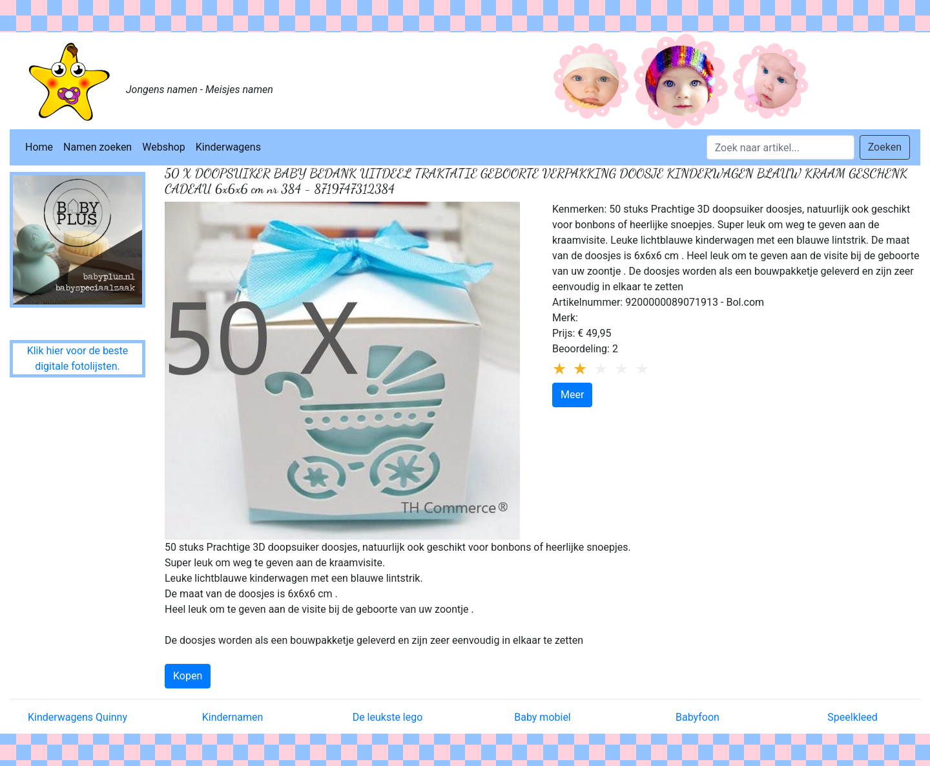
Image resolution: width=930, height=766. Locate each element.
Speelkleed (852, 717)
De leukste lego (388, 717)
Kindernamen (233, 717)
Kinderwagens (228, 147)
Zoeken (885, 147)
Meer (572, 394)
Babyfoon (697, 717)
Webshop (163, 147)
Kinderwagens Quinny (77, 717)
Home (39, 147)
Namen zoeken (97, 147)
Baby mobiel (542, 717)
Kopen (187, 676)
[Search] (780, 147)
